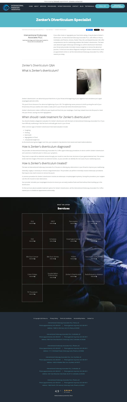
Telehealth (56, 1)
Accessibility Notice (79, 318)
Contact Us (90, 318)
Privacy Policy (54, 318)
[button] (117, 6)
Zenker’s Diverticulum (60, 29)
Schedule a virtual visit (75, 1)
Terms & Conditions (66, 318)
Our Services (49, 29)
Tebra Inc (45, 318)
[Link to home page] (11, 7)
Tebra (71, 395)
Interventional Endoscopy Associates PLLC (33, 29)
